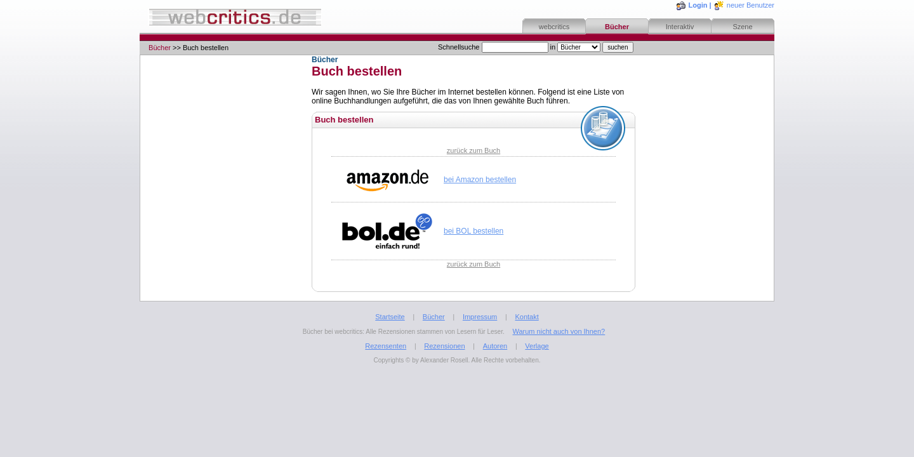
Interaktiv (680, 26)
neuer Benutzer (750, 5)
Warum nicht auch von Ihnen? (558, 331)
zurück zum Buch (473, 150)
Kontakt (526, 317)
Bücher (617, 26)
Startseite (389, 317)
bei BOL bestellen (473, 231)
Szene (742, 26)
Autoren (495, 346)
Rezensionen (444, 346)
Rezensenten (385, 346)
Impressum (480, 317)
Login (698, 5)
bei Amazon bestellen (480, 179)
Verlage (536, 346)
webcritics (554, 26)
